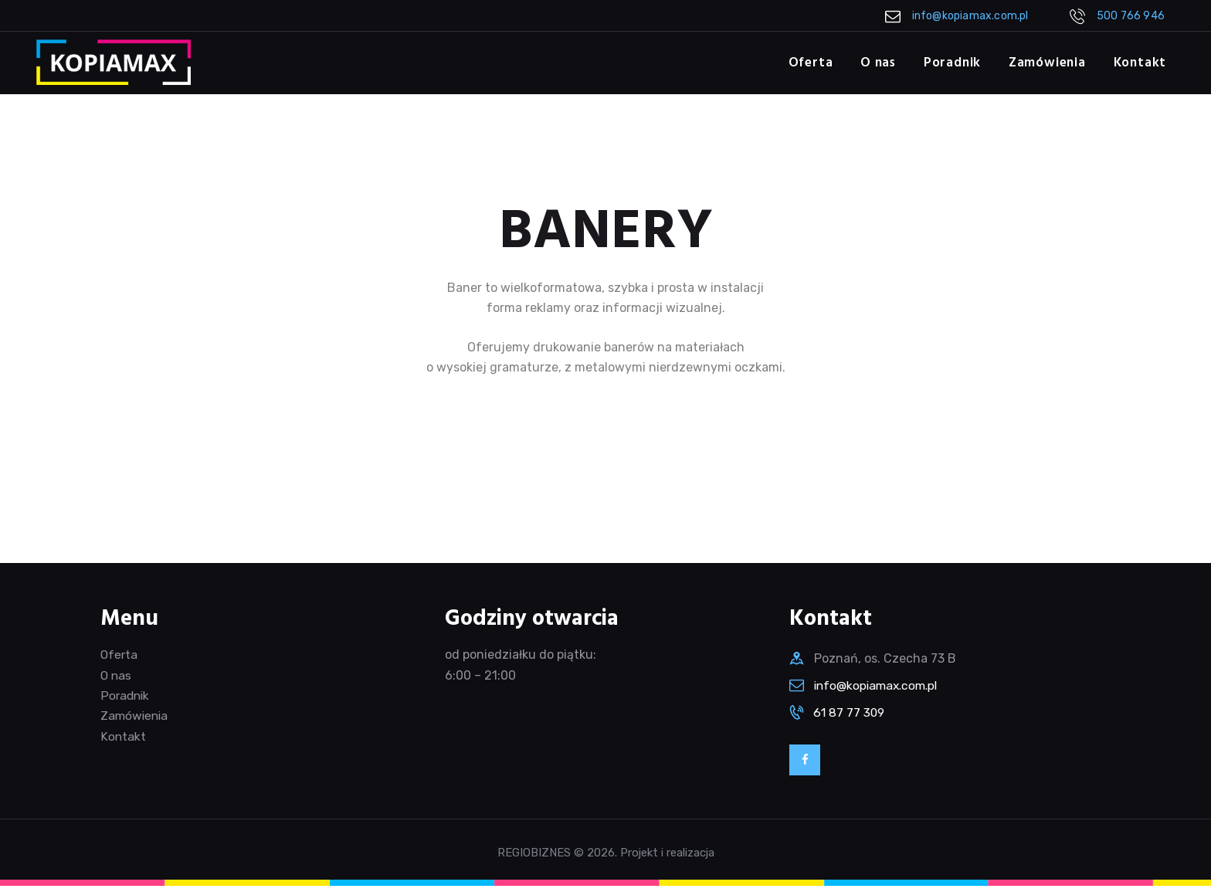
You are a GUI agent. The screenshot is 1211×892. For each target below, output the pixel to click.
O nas (116, 675)
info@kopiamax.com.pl (879, 685)
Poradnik (125, 695)
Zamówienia (135, 715)
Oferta (119, 654)
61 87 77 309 (850, 712)
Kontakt (123, 736)
